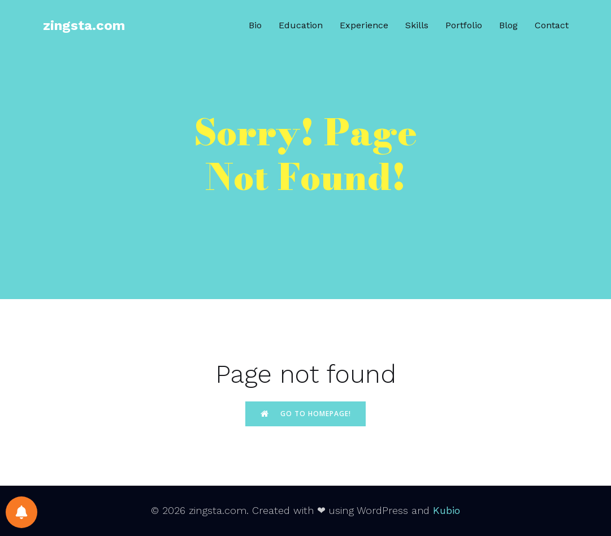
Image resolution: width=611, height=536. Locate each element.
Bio (255, 25)
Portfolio (463, 25)
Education (301, 25)
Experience (364, 25)
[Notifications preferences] (21, 512)
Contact (552, 25)
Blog (508, 25)
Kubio (446, 510)
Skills (416, 25)
